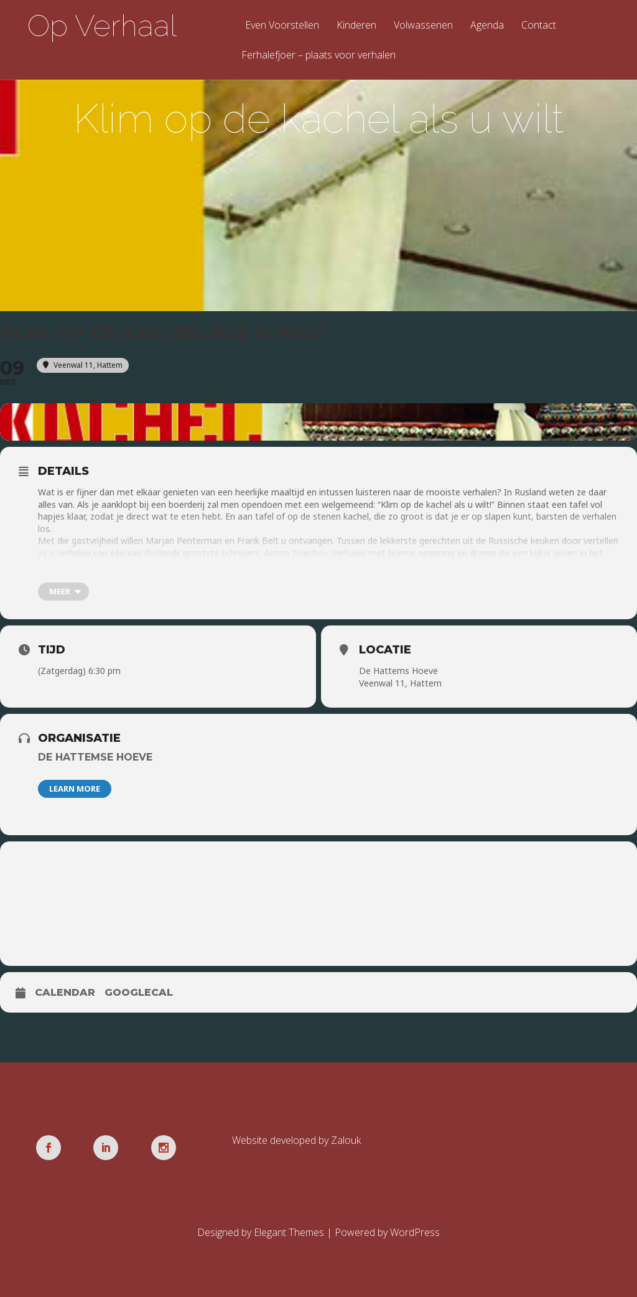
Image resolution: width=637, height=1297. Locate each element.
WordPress (415, 1232)
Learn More (74, 788)
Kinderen (356, 26)
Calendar (65, 992)
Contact (538, 26)
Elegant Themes (289, 1232)
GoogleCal (139, 992)
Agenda (487, 26)
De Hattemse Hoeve (95, 757)
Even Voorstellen (282, 26)
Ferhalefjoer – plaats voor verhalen (318, 56)
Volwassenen (423, 26)
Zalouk (346, 1140)
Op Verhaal (102, 25)
